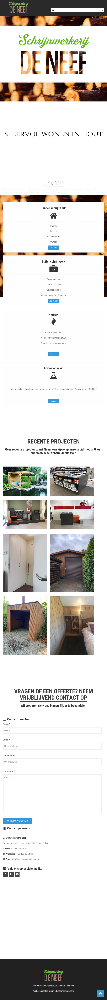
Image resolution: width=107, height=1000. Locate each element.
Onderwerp (9, 755)
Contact (53, 401)
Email (6, 740)
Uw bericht (9, 771)
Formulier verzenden (17, 820)
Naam (6, 724)
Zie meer (53, 247)
